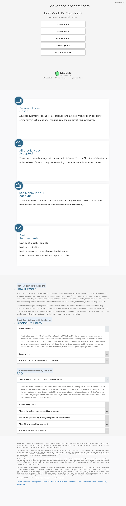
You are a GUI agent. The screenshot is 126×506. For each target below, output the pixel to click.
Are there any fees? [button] (27, 404)
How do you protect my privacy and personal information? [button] (44, 417)
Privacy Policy (102, 482)
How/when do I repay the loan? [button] (32, 430)
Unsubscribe (21, 484)
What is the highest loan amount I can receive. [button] (39, 411)
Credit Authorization (89, 482)
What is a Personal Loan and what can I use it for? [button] (40, 379)
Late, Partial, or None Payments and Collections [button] (39, 360)
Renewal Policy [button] (25, 354)
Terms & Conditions (23, 482)
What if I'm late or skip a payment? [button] (34, 424)
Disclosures (119, 2)
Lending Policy (36, 482)
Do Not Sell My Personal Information (55, 482)
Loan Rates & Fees (75, 482)
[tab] (63, 329)
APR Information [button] (26, 328)
